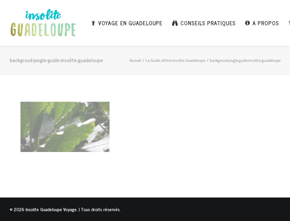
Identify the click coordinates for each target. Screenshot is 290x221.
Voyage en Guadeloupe (130, 22)
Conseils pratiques (208, 22)
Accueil (135, 60)
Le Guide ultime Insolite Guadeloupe (175, 60)
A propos (266, 22)
